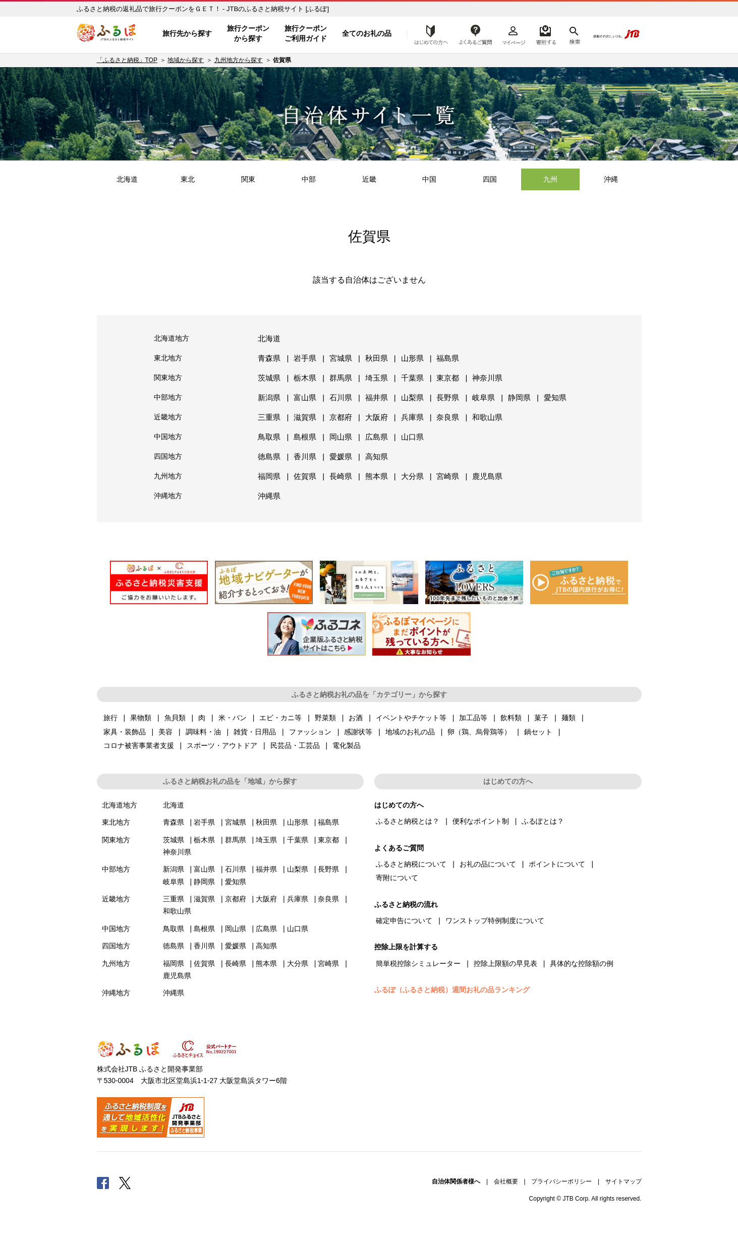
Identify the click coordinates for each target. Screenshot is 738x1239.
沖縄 (611, 179)
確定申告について (404, 921)
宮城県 (340, 358)
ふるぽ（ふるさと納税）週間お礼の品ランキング (452, 990)
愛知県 (555, 397)
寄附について (397, 878)
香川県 (305, 456)
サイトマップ (623, 1181)
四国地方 (168, 456)
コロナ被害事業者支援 (138, 745)
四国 (490, 179)
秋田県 (376, 358)
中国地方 (168, 437)
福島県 (447, 358)
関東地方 (168, 377)
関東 (248, 179)
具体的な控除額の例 (581, 963)
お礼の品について (488, 864)
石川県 (340, 397)
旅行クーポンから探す (248, 33)
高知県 (376, 456)
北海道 (127, 179)
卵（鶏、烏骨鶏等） (479, 732)
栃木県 (305, 377)
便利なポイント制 (480, 821)
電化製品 (346, 745)
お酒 (356, 718)
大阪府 (376, 417)
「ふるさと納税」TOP (127, 60)
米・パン (232, 718)
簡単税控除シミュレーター (418, 963)
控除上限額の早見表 (505, 963)
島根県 (305, 437)
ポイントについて (557, 864)
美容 (165, 732)
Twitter (125, 1182)
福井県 (376, 397)
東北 (188, 179)
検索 (573, 34)
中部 (309, 179)
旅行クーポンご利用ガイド (306, 33)
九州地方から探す (238, 60)
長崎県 (340, 476)
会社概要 (506, 1181)
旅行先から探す (187, 33)
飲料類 (511, 718)
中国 (429, 179)
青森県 (269, 358)
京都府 (340, 417)
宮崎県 (447, 476)
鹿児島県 (487, 476)
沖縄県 (269, 496)
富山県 (305, 397)
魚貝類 (175, 718)
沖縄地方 (168, 496)
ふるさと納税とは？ (407, 821)
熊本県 (376, 476)
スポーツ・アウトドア (222, 745)
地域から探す (185, 60)
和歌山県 (487, 417)
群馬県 (340, 377)
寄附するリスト (545, 34)
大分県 (412, 476)
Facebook (103, 1182)
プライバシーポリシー (561, 1181)
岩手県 (305, 358)
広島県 (376, 437)
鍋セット (538, 732)
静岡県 (519, 397)
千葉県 (412, 377)
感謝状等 (358, 732)
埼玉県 (376, 377)
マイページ (513, 34)
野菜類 (325, 718)
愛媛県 (340, 456)
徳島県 (269, 456)
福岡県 (269, 476)
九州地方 (168, 476)
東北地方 (168, 358)
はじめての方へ (428, 34)
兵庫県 (412, 417)
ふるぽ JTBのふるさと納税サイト (107, 34)
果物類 (140, 718)
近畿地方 (168, 417)
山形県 (412, 358)
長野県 (447, 397)
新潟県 (269, 397)
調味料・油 (203, 732)
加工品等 (473, 718)
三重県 (269, 417)
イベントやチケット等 (411, 718)
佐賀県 (305, 476)
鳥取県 (269, 437)
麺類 (568, 718)
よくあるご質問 (476, 34)
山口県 (412, 437)
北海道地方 (171, 338)
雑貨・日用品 (255, 732)
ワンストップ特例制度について (494, 921)
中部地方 (168, 397)
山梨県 (412, 397)
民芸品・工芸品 (295, 745)
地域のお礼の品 (410, 732)
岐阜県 (483, 397)
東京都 (447, 377)
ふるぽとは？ (543, 821)
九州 (550, 179)
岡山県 (340, 437)
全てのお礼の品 (366, 33)
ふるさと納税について (411, 864)
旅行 (110, 718)
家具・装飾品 (124, 732)
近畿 (369, 179)
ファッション (310, 732)
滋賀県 (305, 417)
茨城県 (269, 377)
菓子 (541, 718)
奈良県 (447, 417)
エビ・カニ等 (280, 718)
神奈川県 (487, 377)
